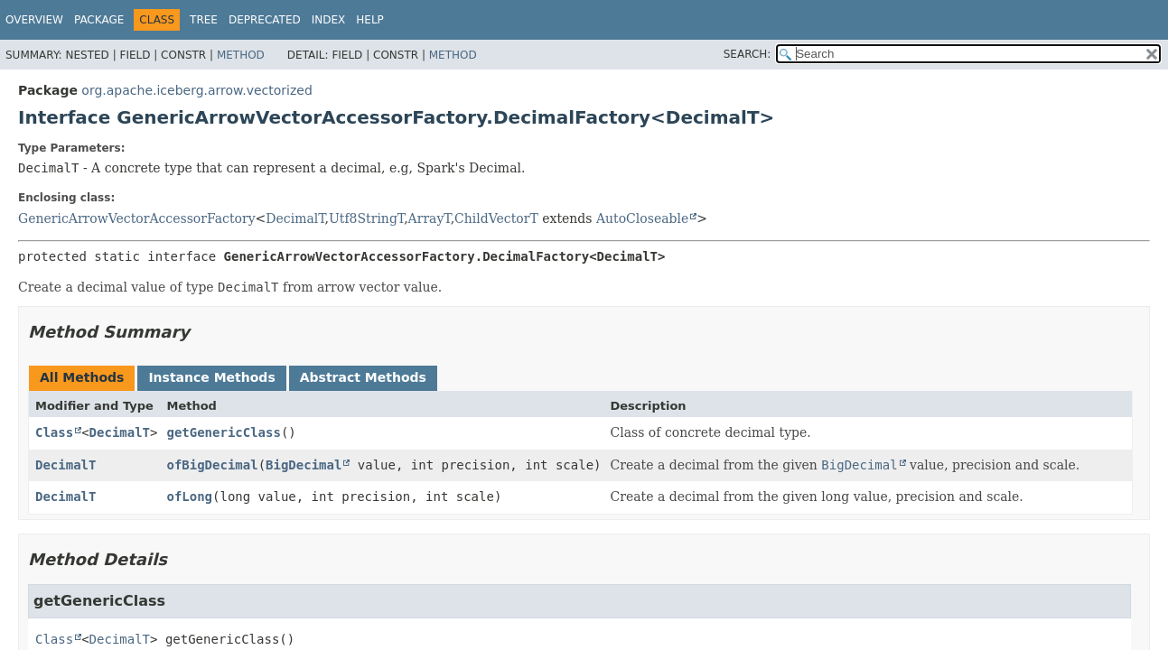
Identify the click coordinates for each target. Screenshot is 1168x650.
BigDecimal (303, 465)
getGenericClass (223, 432)
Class (54, 432)
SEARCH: (747, 54)
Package (99, 20)
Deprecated (265, 20)
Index (329, 20)
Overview (34, 20)
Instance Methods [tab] (211, 377)
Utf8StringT (366, 218)
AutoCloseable (642, 218)
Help (370, 20)
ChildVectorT (496, 218)
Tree (204, 20)
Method (241, 55)
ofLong (189, 496)
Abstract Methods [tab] (363, 377)
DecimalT (295, 218)
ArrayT (429, 218)
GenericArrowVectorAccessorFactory (137, 218)
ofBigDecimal (211, 465)
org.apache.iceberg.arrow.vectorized (197, 90)
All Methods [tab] (82, 377)
